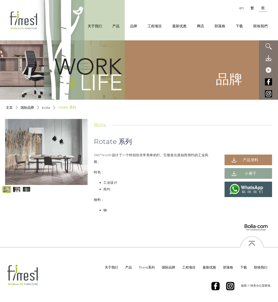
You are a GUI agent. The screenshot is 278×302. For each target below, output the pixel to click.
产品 (116, 26)
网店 (200, 26)
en (241, 8)
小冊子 (251, 173)
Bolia (46, 107)
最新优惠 (179, 26)
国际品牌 (27, 107)
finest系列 (147, 267)
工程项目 (155, 26)
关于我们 (95, 26)
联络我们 (260, 267)
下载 (239, 26)
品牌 (133, 26)
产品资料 (251, 160)
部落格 (220, 26)
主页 (9, 107)
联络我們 (260, 26)
